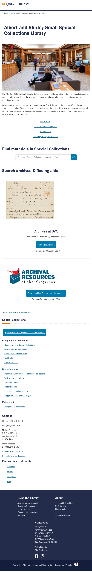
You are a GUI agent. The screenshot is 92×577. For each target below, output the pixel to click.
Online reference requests (15, 355)
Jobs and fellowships (64, 509)
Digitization (9, 364)
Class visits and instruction (15, 360)
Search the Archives (46, 251)
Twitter (10, 478)
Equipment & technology (27, 518)
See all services (11, 368)
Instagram (11, 482)
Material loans (10, 393)
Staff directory (61, 512)
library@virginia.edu (43, 536)
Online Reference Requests (45, 132)
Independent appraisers (14, 413)
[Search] (74, 163)
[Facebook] (37, 562)
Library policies (61, 515)
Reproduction (45, 137)
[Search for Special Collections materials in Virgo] (43, 163)
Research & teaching (26, 512)
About (59, 504)
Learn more (45, 128)
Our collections (10, 375)
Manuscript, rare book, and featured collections (24, 380)
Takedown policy (11, 388)
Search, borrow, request (27, 509)
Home (6, 19)
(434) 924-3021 (42, 533)
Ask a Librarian (41, 553)
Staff (21, 457)
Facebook (11, 473)
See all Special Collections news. (16, 318)
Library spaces (23, 515)
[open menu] (87, 8)
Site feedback (41, 556)
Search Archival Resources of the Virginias (46, 299)
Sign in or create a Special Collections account (25, 338)
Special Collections (14, 326)
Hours (14, 457)
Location (5, 457)
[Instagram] (43, 562)
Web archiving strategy (14, 384)
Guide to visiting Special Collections (19, 351)
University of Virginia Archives (45, 143)
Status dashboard (62, 521)
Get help (21, 521)
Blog (9, 487)
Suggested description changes (17, 401)
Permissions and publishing (16, 397)
